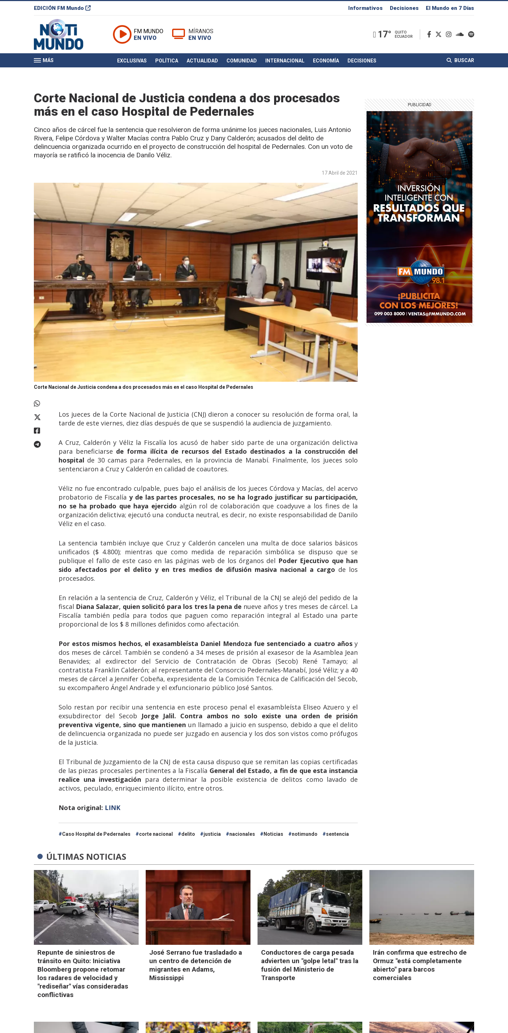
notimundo (305, 834)
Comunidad (241, 61)
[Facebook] (430, 34)
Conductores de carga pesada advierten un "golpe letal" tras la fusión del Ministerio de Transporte (309, 965)
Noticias (273, 834)
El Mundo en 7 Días (450, 8)
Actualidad (202, 61)
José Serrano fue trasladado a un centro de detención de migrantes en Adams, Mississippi (195, 965)
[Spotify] (471, 34)
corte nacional (156, 834)
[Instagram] (450, 34)
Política (166, 61)
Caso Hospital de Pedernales (96, 834)
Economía (326, 61)
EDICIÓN (62, 8)
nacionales (242, 834)
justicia (212, 834)
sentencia (337, 834)
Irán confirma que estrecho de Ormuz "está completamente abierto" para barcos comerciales (420, 965)
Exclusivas (132, 61)
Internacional (284, 61)
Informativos (365, 8)
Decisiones (404, 8)
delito (188, 834)
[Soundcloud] (461, 34)
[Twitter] (440, 34)
